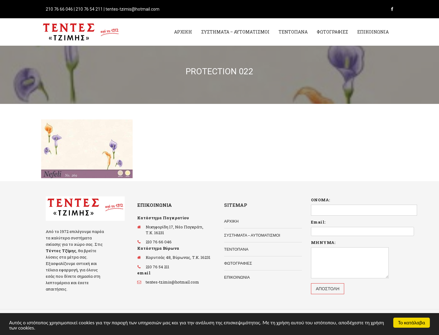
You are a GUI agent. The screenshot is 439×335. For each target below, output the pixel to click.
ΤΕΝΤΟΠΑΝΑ (293, 32)
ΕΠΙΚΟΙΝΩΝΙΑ (373, 32)
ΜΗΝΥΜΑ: (323, 242)
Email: (318, 222)
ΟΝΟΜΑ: (320, 200)
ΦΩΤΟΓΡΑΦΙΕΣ (332, 32)
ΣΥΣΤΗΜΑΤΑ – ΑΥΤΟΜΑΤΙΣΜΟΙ (235, 32)
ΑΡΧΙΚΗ (183, 32)
